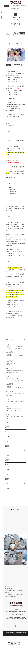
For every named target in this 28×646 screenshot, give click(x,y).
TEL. (16, 617)
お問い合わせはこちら (16, 333)
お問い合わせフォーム (16, 625)
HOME (6, 6)
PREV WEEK (7, 28)
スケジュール (13, 7)
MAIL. (16, 620)
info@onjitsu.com (11, 177)
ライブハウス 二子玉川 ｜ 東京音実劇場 (18, 5)
